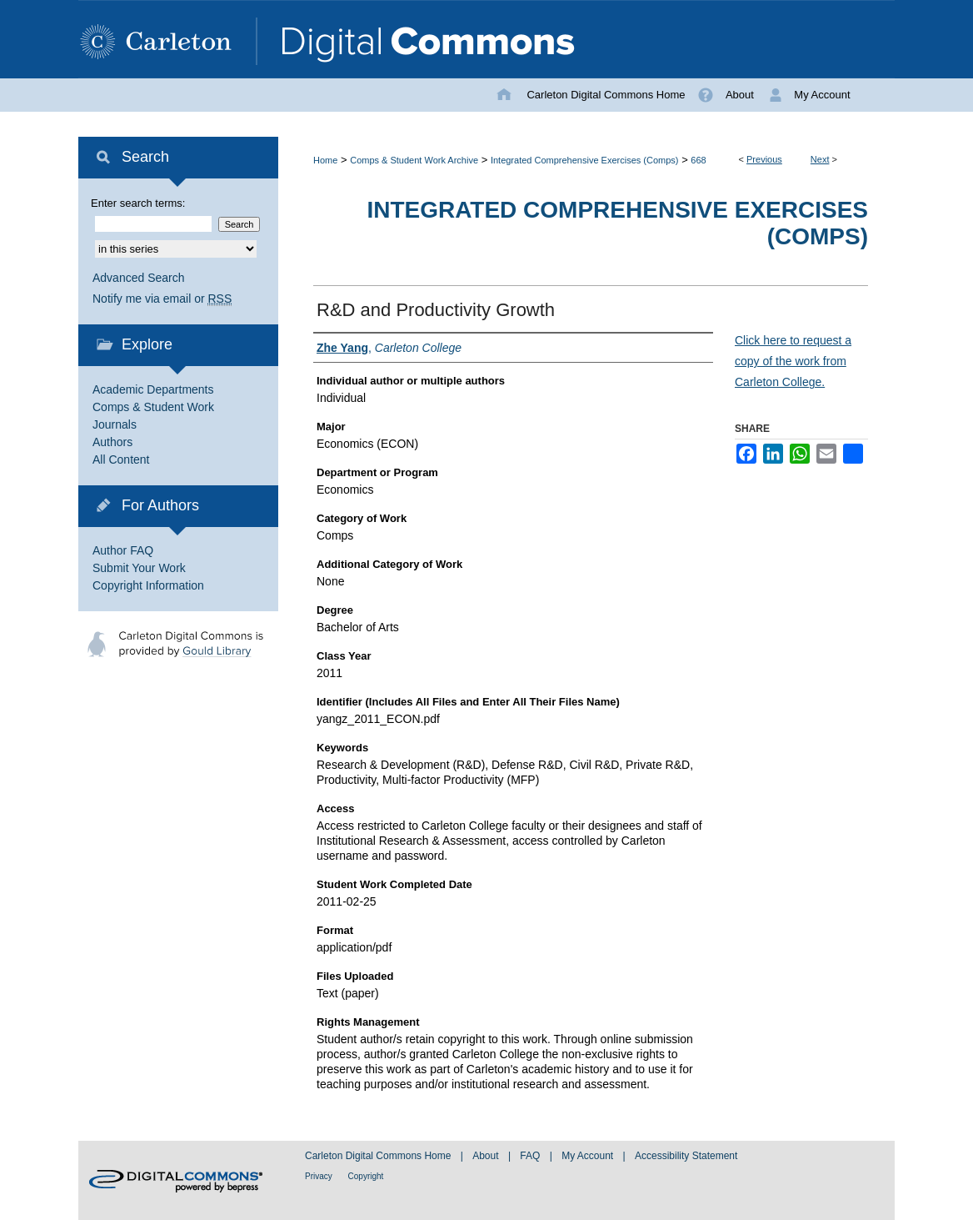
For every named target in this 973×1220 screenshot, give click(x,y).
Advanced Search (138, 277)
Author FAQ (122, 550)
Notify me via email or (162, 299)
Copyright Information (148, 585)
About (486, 1156)
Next (820, 159)
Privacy (320, 1176)
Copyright (366, 1176)
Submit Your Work (139, 568)
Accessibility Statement (686, 1156)
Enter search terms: (138, 203)
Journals (114, 424)
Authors (112, 442)
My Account (588, 1156)
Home (325, 160)
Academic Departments (153, 389)
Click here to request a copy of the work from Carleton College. (793, 361)
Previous (764, 159)
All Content (120, 459)
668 (698, 160)
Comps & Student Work (153, 407)
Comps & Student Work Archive (414, 160)
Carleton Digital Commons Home (379, 1156)
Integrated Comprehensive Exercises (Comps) (585, 160)
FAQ (531, 1156)
